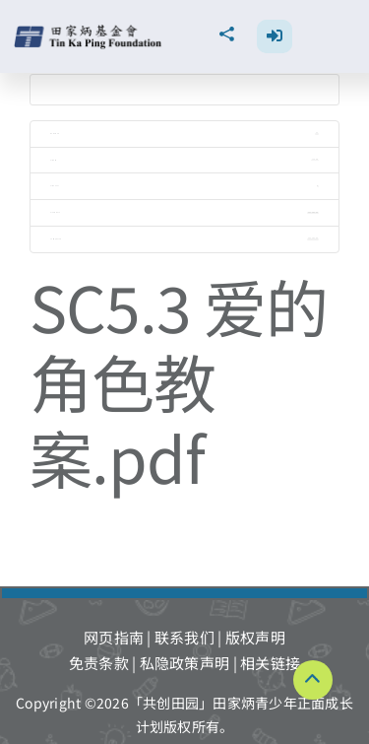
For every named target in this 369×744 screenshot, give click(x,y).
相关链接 (270, 662)
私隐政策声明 (185, 662)
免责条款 (99, 662)
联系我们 (184, 637)
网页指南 (114, 637)
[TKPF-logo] (90, 32)
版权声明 (255, 637)
